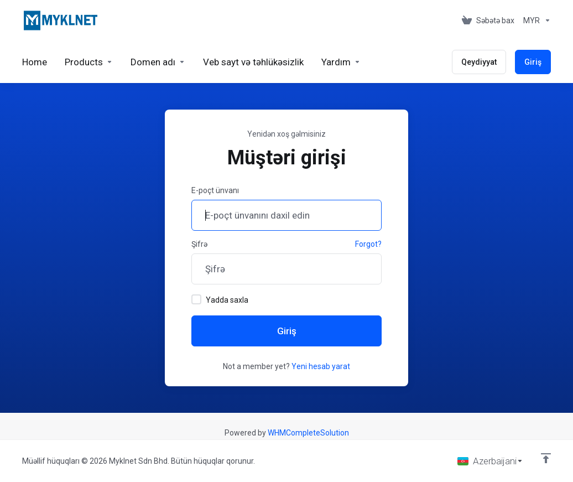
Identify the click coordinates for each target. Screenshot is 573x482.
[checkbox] (196, 299)
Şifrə (199, 244)
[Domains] (158, 62)
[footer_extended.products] (89, 62)
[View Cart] (488, 20)
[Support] (340, 62)
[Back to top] (546, 458)
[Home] (34, 62)
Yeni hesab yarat (320, 366)
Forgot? (368, 244)
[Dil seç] (490, 461)
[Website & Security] (253, 62)
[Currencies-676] (535, 20)
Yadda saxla (219, 299)
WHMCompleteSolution (308, 432)
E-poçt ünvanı (215, 190)
